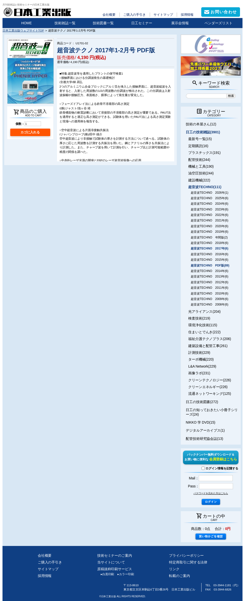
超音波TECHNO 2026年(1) (209, 192)
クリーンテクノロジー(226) (209, 380)
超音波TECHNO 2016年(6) (209, 254)
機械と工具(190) (201, 166)
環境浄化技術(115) (202, 325)
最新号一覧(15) (200, 139)
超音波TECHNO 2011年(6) (209, 287)
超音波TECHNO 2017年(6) (209, 248)
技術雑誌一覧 (65, 23)
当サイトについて (111, 562)
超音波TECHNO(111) (204, 187)
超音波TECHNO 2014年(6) (209, 271)
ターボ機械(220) (201, 359)
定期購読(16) (198, 146)
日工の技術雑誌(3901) (203, 132)
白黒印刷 (105, 574)
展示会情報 (180, 23)
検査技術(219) (199, 318)
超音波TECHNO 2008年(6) (209, 304)
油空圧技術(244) (201, 173)
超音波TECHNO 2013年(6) (209, 276)
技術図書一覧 (103, 23)
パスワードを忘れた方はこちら (211, 493)
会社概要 (109, 15)
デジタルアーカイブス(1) (205, 430)
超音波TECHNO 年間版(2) (209, 237)
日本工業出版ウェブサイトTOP (23, 30)
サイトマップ (163, 15)
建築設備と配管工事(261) (208, 346)
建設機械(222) (199, 180)
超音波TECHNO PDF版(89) (210, 265)
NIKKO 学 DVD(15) (200, 422)
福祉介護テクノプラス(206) (209, 339)
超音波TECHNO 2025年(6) (209, 198)
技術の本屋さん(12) (201, 124)
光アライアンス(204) (204, 312)
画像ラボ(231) (199, 373)
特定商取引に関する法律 (188, 562)
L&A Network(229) (202, 366)
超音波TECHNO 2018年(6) (209, 243)
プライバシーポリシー (186, 555)
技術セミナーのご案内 (114, 555)
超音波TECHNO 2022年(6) (209, 215)
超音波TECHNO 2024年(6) (209, 203)
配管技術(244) (199, 160)
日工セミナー (141, 23)
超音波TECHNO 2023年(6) (209, 209)
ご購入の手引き (134, 15)
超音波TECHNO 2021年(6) (209, 220)
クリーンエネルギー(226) (208, 387)
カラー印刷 (124, 574)
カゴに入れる (30, 132)
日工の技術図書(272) (202, 402)
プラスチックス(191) (204, 153)
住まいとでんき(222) (204, 332)
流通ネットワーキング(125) (209, 394)
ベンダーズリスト (218, 23)
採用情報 (187, 15)
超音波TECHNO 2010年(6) (209, 293)
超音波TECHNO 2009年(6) (209, 299)
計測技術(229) (199, 353)
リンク (174, 569)
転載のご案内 (179, 576)
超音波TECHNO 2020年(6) (209, 226)
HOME (26, 23)
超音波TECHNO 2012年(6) (209, 282)
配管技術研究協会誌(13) (204, 439)
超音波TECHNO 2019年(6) (209, 231)
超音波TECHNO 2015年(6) (209, 259)
